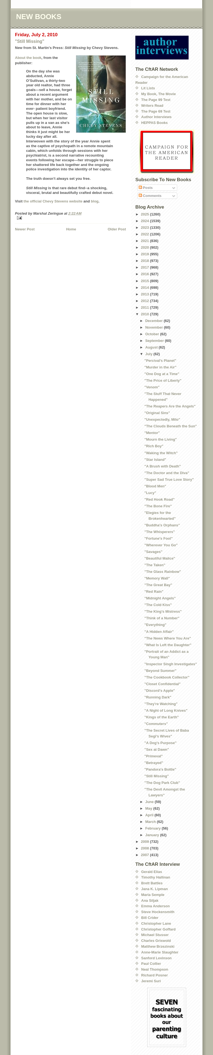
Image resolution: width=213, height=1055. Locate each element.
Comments (150, 196)
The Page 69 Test (155, 111)
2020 (145, 247)
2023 (145, 227)
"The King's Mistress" (163, 611)
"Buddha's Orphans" (162, 525)
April (149, 815)
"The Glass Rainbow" (162, 572)
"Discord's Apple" (159, 690)
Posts (146, 188)
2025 (145, 214)
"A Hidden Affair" (159, 632)
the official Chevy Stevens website (53, 201)
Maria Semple (152, 895)
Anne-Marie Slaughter (159, 952)
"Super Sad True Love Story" (169, 479)
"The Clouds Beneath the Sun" (170, 426)
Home (71, 229)
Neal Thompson (154, 969)
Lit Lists (148, 88)
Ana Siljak (149, 900)
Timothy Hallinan (155, 877)
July (149, 354)
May (149, 808)
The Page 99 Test (155, 100)
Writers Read (152, 105)
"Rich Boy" (153, 446)
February (153, 828)
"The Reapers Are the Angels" (170, 406)
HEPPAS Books (154, 123)
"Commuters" (156, 724)
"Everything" (155, 625)
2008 (145, 848)
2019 (145, 254)
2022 (145, 234)
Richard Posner (154, 975)
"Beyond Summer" (160, 671)
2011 (145, 307)
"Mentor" (152, 433)
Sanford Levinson (156, 958)
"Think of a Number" (161, 618)
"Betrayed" (153, 763)
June (150, 802)
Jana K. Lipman (154, 889)
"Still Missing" (29, 41)
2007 (145, 855)
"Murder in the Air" (160, 367)
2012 (145, 301)
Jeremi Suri (151, 981)
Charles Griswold (156, 941)
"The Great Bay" (158, 585)
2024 (145, 221)
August (152, 347)
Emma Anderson (155, 906)
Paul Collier (151, 964)
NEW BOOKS (38, 16)
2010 (145, 314)
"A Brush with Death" (162, 466)
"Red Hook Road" (159, 499)
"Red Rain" (153, 591)
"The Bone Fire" (158, 506)
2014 (145, 287)
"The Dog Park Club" (162, 783)
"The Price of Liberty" (162, 380)
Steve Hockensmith (157, 912)
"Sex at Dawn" (156, 749)
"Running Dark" (157, 697)
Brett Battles (152, 883)
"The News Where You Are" (167, 638)
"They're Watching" (161, 704)
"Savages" (153, 552)
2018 (145, 261)
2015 (145, 281)
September (155, 341)
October (152, 334)
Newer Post (25, 229)
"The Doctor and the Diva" (166, 473)
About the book (28, 58)
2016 (145, 274)
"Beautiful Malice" (159, 558)
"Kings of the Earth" (161, 717)
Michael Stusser (155, 935)
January (152, 835)
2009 (145, 842)
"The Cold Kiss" (158, 605)
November (154, 327)
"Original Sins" (157, 413)
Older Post (117, 229)
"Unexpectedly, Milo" (162, 419)
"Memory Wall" (157, 578)
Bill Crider (149, 918)
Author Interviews (156, 117)
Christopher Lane (156, 923)
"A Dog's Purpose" (160, 743)
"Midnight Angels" (160, 598)
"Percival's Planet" (160, 360)
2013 (145, 294)
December (154, 321)
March (151, 822)
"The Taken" (154, 565)
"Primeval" (153, 756)
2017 (145, 267)
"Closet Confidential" (162, 684)
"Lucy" (150, 493)
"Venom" (151, 387)
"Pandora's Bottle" (160, 769)
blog (94, 201)
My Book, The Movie (158, 94)
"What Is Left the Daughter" (167, 645)
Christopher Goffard (158, 929)
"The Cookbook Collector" (166, 677)
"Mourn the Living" (160, 439)
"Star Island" (155, 460)
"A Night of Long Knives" (165, 710)
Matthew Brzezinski (157, 946)
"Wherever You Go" (161, 545)
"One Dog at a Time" (161, 374)
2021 (145, 241)
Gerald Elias (151, 872)
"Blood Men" (155, 486)
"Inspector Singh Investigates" (170, 664)
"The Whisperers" (159, 532)
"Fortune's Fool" (158, 538)
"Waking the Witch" (161, 453)
